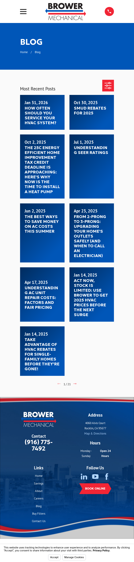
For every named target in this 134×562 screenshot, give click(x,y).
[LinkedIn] (84, 476)
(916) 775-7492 (39, 445)
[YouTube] (95, 476)
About (39, 491)
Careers (38, 498)
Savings (38, 483)
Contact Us (39, 521)
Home (39, 476)
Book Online (95, 488)
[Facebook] (106, 476)
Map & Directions (95, 433)
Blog (39, 506)
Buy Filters (38, 514)
